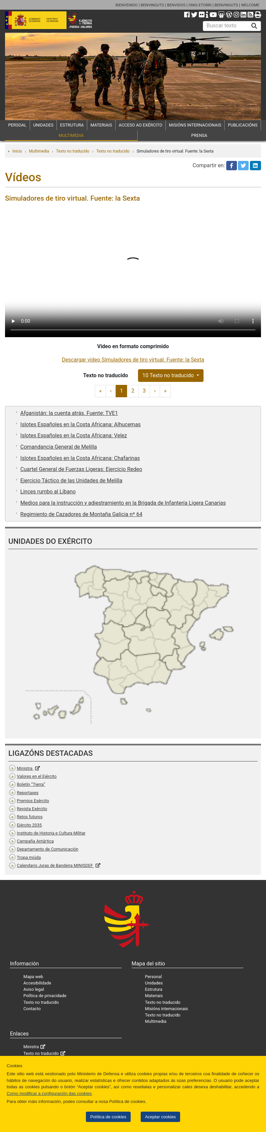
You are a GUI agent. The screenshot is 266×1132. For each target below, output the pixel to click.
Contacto (32, 1008)
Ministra (25, 768)
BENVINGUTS (152, 5)
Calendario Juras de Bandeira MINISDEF (55, 865)
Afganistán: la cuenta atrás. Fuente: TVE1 (69, 413)
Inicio (17, 151)
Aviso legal (33, 989)
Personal (153, 976)
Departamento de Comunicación (48, 849)
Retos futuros (30, 816)
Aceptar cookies (160, 1116)
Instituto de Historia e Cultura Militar (51, 833)
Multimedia (39, 151)
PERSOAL (17, 125)
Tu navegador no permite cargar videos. (133, 273)
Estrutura (153, 989)
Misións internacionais (166, 1008)
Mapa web (33, 976)
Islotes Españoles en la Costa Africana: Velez (73, 435)
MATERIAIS (101, 125)
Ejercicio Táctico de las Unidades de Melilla (71, 480)
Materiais (154, 995)
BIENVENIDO (127, 5)
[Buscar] (254, 26)
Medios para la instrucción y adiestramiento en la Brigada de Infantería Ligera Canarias (123, 503)
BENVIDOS (176, 5)
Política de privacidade (44, 995)
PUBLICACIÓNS (243, 125)
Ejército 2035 (29, 825)
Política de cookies (108, 1116)
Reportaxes (28, 792)
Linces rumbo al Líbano (48, 491)
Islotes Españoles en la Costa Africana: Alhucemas (80, 424)
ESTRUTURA (72, 125)
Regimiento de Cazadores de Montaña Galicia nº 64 (81, 514)
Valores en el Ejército (37, 776)
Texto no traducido (72, 151)
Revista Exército (32, 808)
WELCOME (250, 5)
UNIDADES (43, 125)
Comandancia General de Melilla (58, 447)
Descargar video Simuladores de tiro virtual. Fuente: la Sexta (133, 360)
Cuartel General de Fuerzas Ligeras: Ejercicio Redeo (81, 469)
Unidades (154, 982)
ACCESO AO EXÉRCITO (140, 125)
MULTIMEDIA (71, 135)
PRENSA (199, 135)
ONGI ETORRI (200, 5)
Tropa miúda (29, 857)
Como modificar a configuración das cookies (49, 1093)
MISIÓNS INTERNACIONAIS (195, 125)
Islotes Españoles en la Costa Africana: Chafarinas (80, 458)
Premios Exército (33, 800)
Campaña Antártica (35, 841)
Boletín (31, 784)
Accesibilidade (37, 982)
